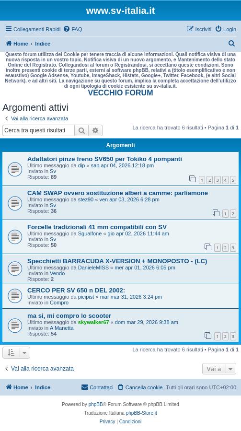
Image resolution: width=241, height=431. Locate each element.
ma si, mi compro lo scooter (69, 315)
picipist (86, 297)
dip (81, 165)
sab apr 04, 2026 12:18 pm (122, 165)
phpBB (96, 404)
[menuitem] (72, 29)
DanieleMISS (93, 267)
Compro (59, 302)
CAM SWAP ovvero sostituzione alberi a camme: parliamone (117, 193)
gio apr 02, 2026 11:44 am (138, 233)
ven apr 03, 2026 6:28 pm (129, 199)
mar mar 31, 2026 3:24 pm (131, 297)
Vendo (57, 273)
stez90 (85, 199)
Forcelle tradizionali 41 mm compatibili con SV (97, 227)
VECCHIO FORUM (120, 93)
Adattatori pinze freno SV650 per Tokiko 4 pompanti (104, 159)
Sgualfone (90, 233)
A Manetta (62, 328)
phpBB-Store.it (141, 413)
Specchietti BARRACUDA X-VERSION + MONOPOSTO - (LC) (117, 261)
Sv (53, 171)
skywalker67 (93, 322)
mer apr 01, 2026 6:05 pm (145, 267)
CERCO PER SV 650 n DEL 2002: (76, 290)
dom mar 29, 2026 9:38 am (146, 322)
